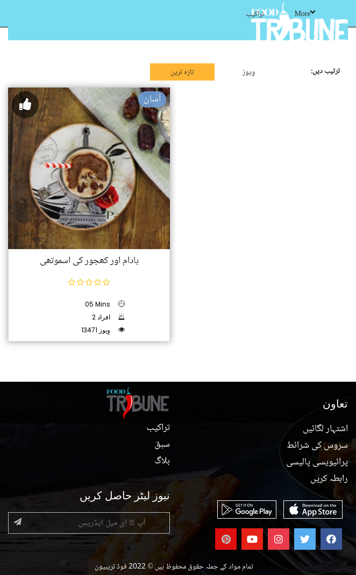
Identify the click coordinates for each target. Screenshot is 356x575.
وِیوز (249, 72)
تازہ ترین (182, 72)
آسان (152, 99)
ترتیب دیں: (325, 71)
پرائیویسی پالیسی (317, 462)
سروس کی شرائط (317, 446)
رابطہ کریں (329, 479)
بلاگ (162, 461)
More (304, 14)
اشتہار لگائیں (325, 429)
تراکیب (255, 14)
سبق (162, 444)
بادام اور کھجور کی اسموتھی (89, 261)
